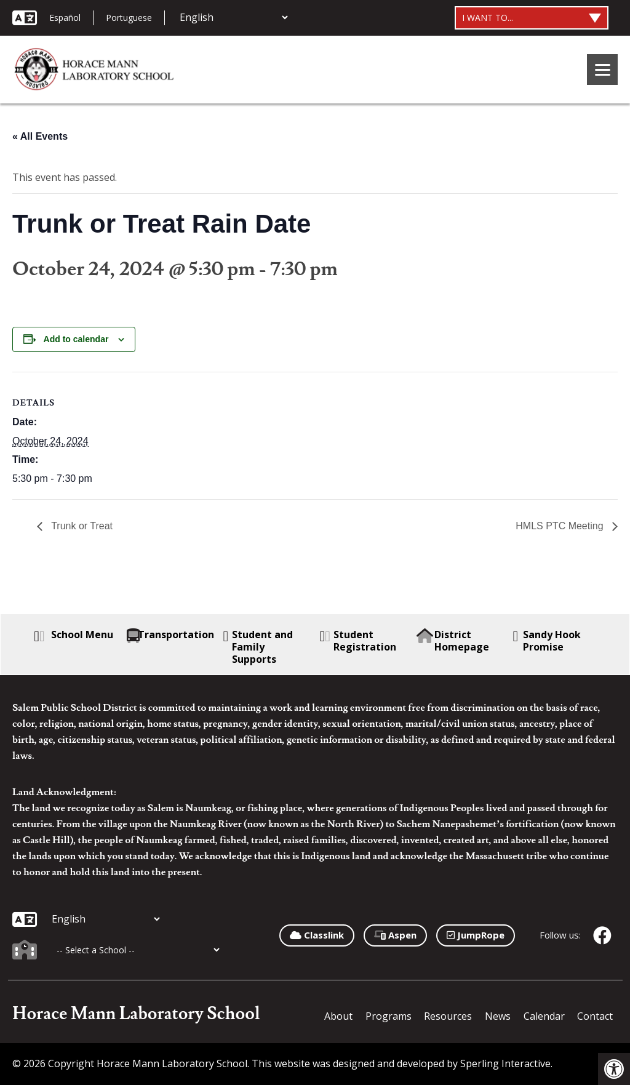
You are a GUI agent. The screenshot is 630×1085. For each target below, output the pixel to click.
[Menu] (602, 69)
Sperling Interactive (505, 1063)
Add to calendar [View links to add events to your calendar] (76, 339)
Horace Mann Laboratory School (136, 1014)
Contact (595, 1016)
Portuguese (129, 17)
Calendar (544, 1016)
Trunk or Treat (81, 526)
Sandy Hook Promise (547, 640)
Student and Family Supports (258, 646)
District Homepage (453, 640)
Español (65, 17)
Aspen (395, 935)
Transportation (170, 635)
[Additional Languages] (233, 17)
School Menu (73, 635)
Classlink (317, 935)
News (498, 1016)
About (338, 1016)
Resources (448, 1016)
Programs (388, 1016)
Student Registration (358, 640)
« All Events (40, 136)
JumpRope (475, 935)
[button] (614, 1069)
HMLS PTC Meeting (561, 526)
